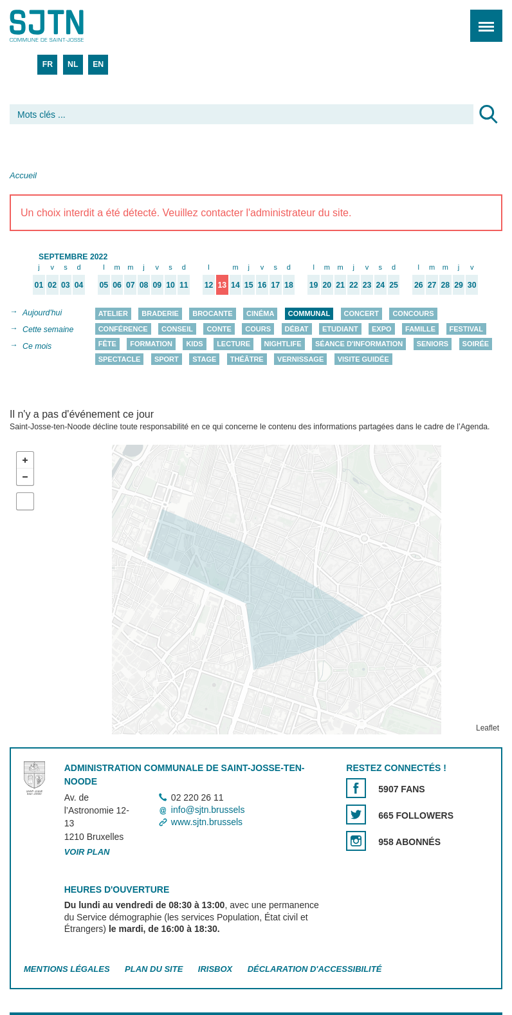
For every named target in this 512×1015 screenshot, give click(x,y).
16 (262, 285)
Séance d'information (359, 344)
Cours (258, 329)
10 (170, 285)
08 (144, 285)
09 (156, 285)
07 (130, 285)
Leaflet (487, 728)
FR (47, 64)
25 (393, 285)
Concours (413, 313)
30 (472, 285)
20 (327, 285)
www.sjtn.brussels (206, 822)
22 (353, 285)
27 (432, 285)
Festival (466, 329)
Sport (166, 359)
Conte (219, 329)
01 (39, 285)
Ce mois (37, 346)
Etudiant (340, 329)
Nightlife (283, 344)
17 (275, 285)
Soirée (475, 344)
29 (458, 285)
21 (340, 285)
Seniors (433, 344)
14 (235, 285)
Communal (309, 313)
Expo (382, 329)
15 (248, 285)
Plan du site (154, 969)
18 (288, 285)
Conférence (123, 329)
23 (367, 285)
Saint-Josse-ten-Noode (65, 26)
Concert (361, 313)
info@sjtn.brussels (208, 810)
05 (104, 285)
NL (73, 64)
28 (445, 285)
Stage (204, 359)
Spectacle (119, 359)
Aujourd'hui (42, 312)
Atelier (113, 313)
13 (221, 285)
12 (209, 285)
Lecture (233, 344)
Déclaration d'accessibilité (315, 969)
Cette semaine (48, 329)
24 (380, 285)
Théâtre (247, 359)
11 (183, 285)
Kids (194, 344)
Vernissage (300, 359)
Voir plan (87, 852)
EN (98, 64)
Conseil (177, 329)
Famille (420, 329)
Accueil (23, 175)
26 (418, 285)
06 (117, 285)
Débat (297, 329)
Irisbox (215, 969)
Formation (151, 344)
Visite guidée (363, 359)
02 (52, 285)
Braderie (160, 313)
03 (65, 285)
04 (79, 285)
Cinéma (260, 313)
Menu (482, 19)
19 (313, 285)
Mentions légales (67, 969)
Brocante (212, 313)
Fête (107, 344)
